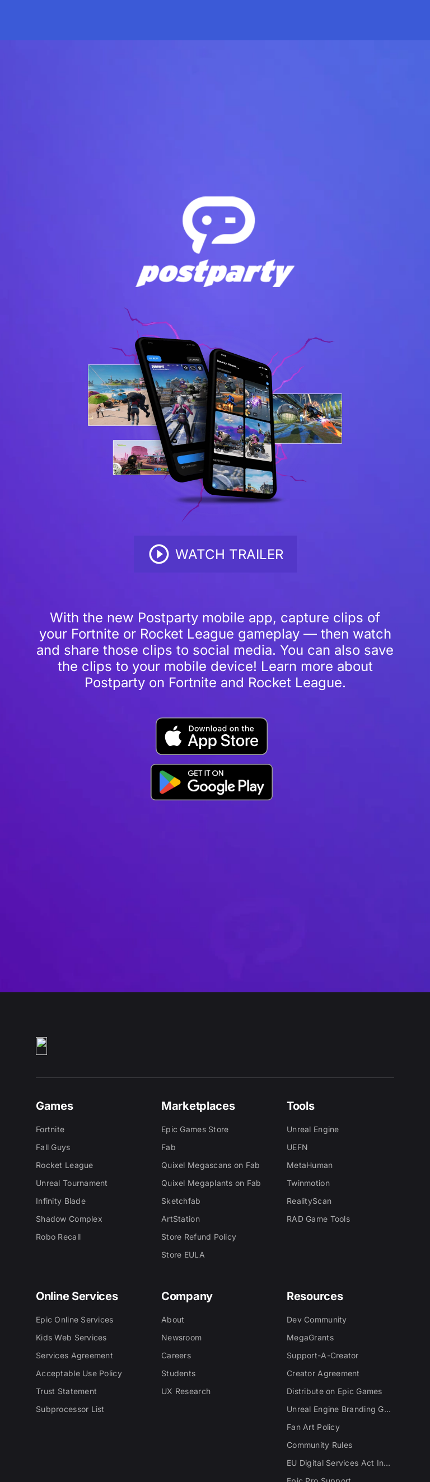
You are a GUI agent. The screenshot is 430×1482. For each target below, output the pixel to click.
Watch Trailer (215, 554)
